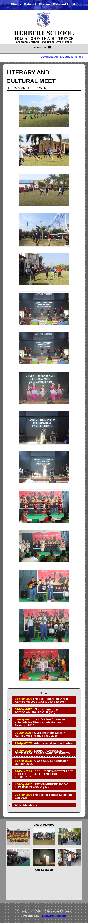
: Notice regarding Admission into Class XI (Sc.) (36, 710)
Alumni (31, 4)
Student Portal (65, 4)
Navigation (42, 47)
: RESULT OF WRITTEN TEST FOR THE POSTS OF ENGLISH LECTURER (44, 773)
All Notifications (26, 805)
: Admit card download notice (44, 743)
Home (17, 4)
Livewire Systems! (55, 915)
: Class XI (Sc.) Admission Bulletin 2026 (41, 762)
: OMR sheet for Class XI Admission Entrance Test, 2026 (40, 734)
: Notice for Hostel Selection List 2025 (43, 796)
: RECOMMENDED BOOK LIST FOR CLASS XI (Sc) (41, 786)
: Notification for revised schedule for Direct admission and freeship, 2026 (40, 722)
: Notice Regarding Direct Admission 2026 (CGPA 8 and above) (41, 700)
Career (45, 4)
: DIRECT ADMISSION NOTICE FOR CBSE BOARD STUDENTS (42, 752)
